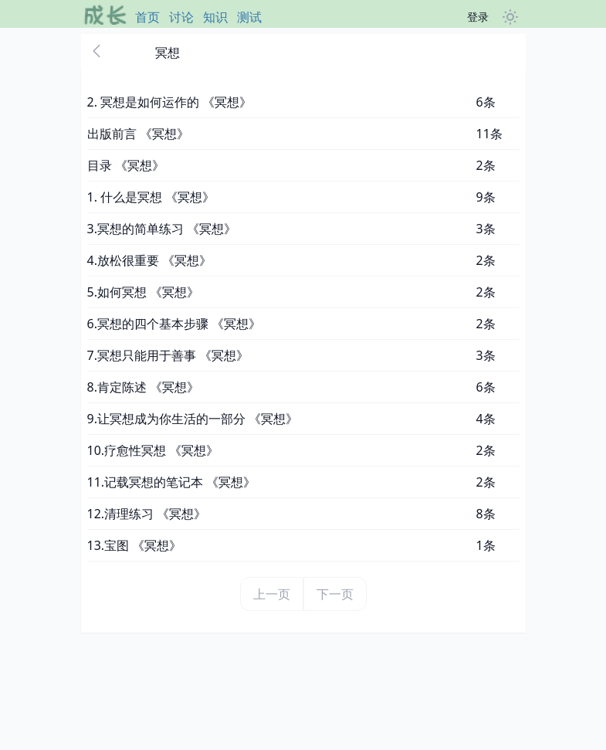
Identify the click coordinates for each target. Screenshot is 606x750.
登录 (478, 16)
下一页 (335, 593)
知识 (215, 16)
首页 (147, 16)
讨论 (181, 16)
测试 (249, 16)
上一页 (271, 593)
